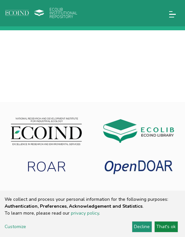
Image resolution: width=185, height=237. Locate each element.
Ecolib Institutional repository (63, 13)
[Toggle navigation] (172, 14)
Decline (142, 227)
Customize (15, 227)
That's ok (166, 227)
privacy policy (85, 213)
